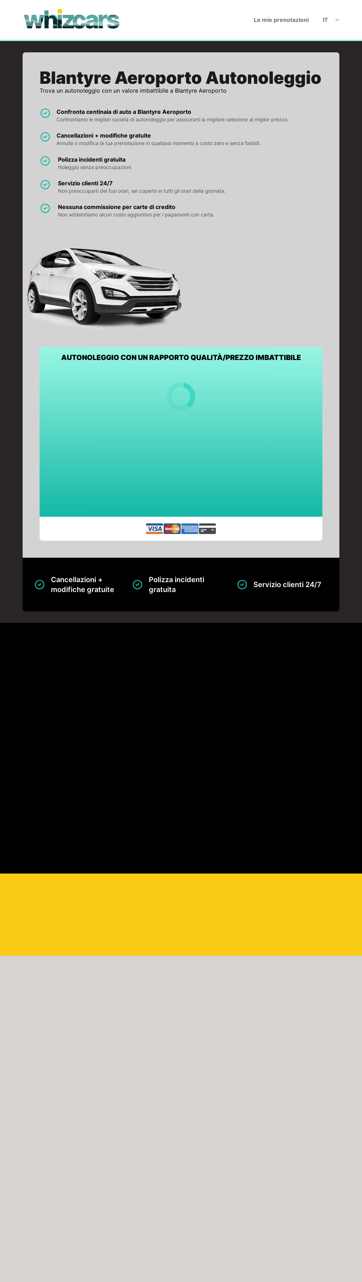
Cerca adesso (323, 854)
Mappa (150, 719)
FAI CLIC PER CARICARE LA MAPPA (77, 943)
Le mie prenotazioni (281, 19)
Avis (72, 1189)
